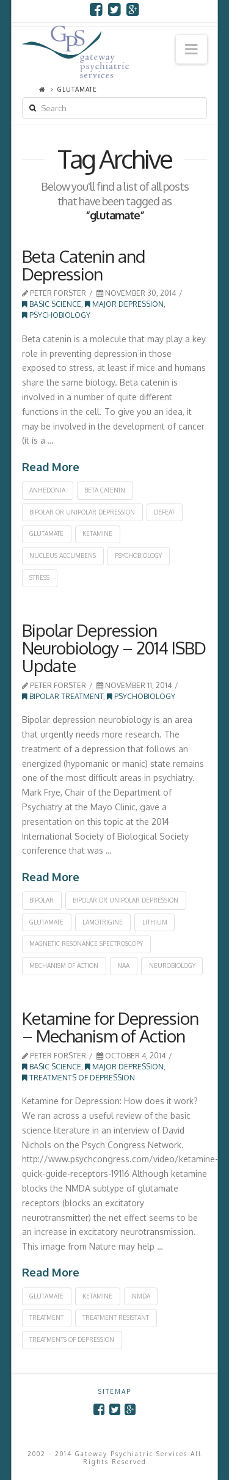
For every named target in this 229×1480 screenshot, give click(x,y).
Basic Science (51, 304)
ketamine (97, 533)
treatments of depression (71, 1339)
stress (39, 577)
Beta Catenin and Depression (83, 265)
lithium (154, 922)
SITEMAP (114, 1391)
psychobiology (138, 555)
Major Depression (124, 304)
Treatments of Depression (78, 1077)
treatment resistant (115, 1317)
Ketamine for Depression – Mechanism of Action (110, 1027)
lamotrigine (102, 922)
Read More (50, 467)
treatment (46, 1317)
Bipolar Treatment (62, 696)
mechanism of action (63, 965)
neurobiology (172, 965)
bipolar (41, 900)
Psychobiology (56, 315)
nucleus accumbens (62, 555)
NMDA (141, 1296)
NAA (123, 965)
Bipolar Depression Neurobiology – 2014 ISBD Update (114, 648)
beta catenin (104, 490)
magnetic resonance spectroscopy (86, 943)
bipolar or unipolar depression (82, 512)
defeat (164, 512)
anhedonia (47, 490)
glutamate (46, 533)
